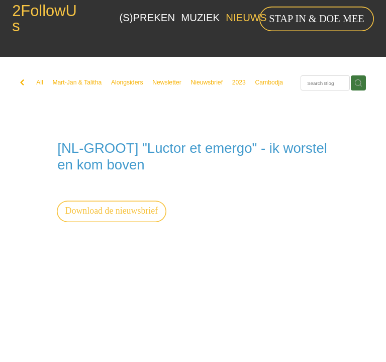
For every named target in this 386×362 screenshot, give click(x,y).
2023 (239, 82)
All (39, 82)
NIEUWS (246, 17)
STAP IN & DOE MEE (316, 18)
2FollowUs (44, 19)
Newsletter (166, 82)
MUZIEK (200, 17)
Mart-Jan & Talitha (77, 82)
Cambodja (268, 82)
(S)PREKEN (147, 17)
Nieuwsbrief (206, 82)
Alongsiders (127, 82)
